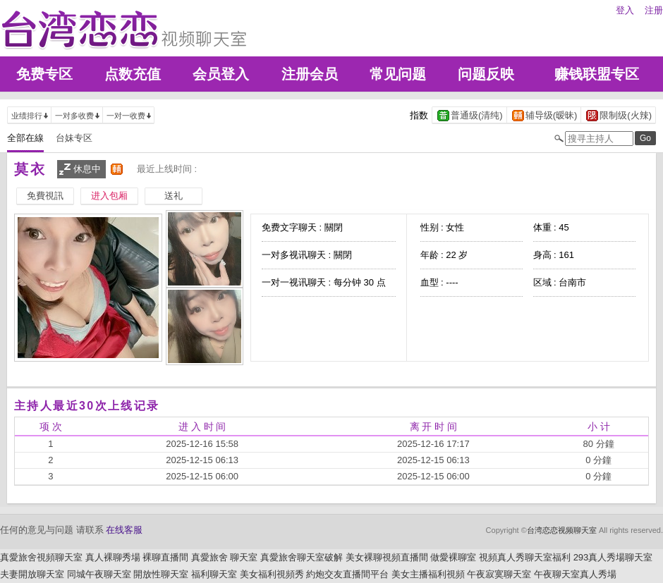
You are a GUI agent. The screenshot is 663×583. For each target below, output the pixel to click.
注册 (654, 10)
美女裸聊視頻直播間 (387, 557)
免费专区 (44, 74)
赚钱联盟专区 (596, 74)
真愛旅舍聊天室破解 (301, 557)
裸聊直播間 (165, 557)
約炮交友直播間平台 (347, 574)
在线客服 (124, 529)
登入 (625, 10)
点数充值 (132, 74)
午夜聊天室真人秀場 (575, 574)
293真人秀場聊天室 (613, 557)
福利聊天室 (214, 574)
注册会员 (309, 74)
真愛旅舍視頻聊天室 (41, 557)
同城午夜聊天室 (99, 574)
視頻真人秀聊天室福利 (525, 557)
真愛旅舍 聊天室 (224, 557)
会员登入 (221, 74)
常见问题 (398, 74)
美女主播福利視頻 (428, 574)
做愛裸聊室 (453, 557)
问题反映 (486, 74)
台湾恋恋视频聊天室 (562, 530)
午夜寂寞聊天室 (499, 574)
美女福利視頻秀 (272, 574)
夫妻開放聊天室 (32, 574)
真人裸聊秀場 (112, 557)
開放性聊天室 (160, 574)
